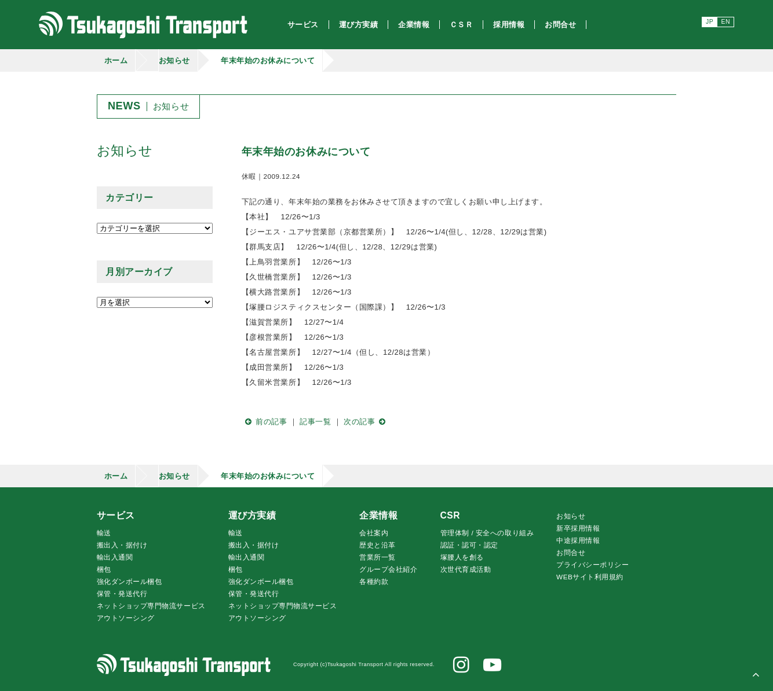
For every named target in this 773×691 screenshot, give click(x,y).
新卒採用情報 (578, 528)
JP (709, 22)
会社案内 (373, 532)
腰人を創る (462, 557)
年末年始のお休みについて (268, 60)
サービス (116, 515)
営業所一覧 (377, 557)
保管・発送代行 (122, 593)
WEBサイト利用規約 (589, 576)
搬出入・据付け (122, 545)
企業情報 (378, 515)
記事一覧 (315, 421)
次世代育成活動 (465, 569)
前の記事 (264, 421)
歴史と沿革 (377, 545)
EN (725, 22)
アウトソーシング (126, 618)
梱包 (104, 569)
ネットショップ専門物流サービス (151, 605)
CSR (450, 515)
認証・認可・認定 (469, 545)
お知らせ (174, 60)
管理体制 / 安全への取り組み (487, 532)
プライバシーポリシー (592, 564)
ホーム (116, 60)
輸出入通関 (115, 557)
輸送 (104, 532)
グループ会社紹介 (388, 569)
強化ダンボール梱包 (129, 581)
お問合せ (570, 552)
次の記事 (366, 421)
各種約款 (373, 581)
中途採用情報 (578, 540)
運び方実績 (252, 515)
